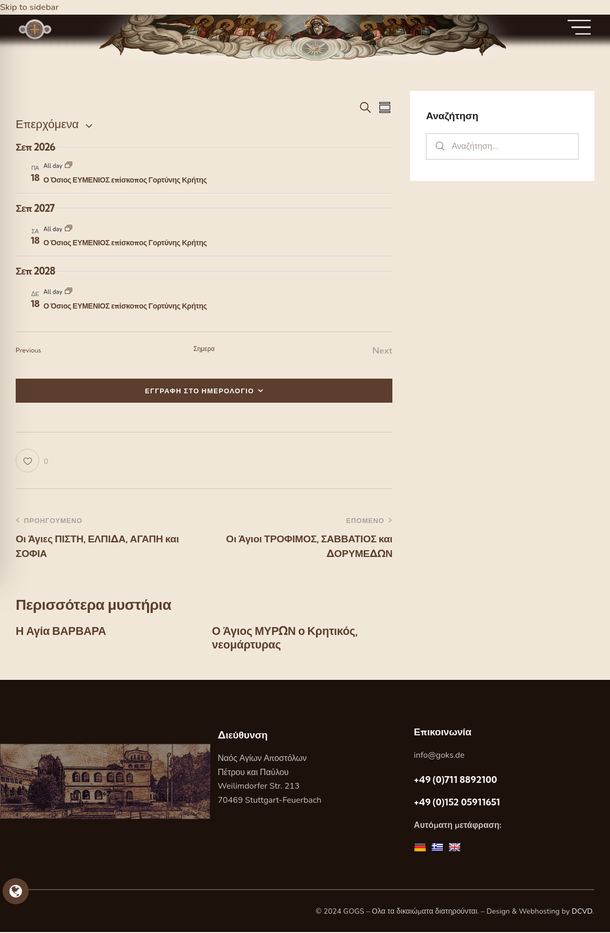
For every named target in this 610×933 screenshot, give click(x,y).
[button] (32, 460)
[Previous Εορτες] (28, 351)
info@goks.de (439, 756)
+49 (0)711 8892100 (455, 781)
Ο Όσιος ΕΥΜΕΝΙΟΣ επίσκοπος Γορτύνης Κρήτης (125, 180)
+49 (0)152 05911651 (457, 803)
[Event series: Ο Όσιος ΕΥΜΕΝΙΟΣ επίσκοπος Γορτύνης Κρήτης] (68, 166)
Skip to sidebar (30, 7)
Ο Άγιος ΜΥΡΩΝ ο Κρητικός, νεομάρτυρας (287, 638)
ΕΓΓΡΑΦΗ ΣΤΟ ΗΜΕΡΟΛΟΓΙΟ (199, 390)
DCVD (582, 912)
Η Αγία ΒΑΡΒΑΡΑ (62, 631)
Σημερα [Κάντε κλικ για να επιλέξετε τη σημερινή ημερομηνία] (204, 348)
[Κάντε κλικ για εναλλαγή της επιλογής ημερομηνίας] (47, 124)
